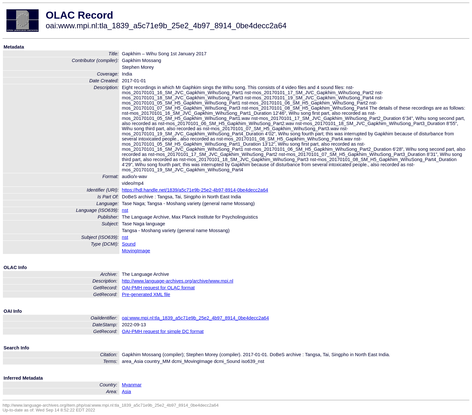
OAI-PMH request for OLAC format (158, 287)
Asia (126, 391)
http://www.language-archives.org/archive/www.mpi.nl (177, 281)
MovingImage (136, 250)
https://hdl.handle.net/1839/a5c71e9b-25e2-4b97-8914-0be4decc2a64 (195, 190)
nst (125, 210)
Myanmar (132, 384)
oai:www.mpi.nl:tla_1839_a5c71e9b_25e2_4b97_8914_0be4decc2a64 (195, 317)
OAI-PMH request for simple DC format (163, 331)
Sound (128, 244)
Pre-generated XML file (146, 294)
